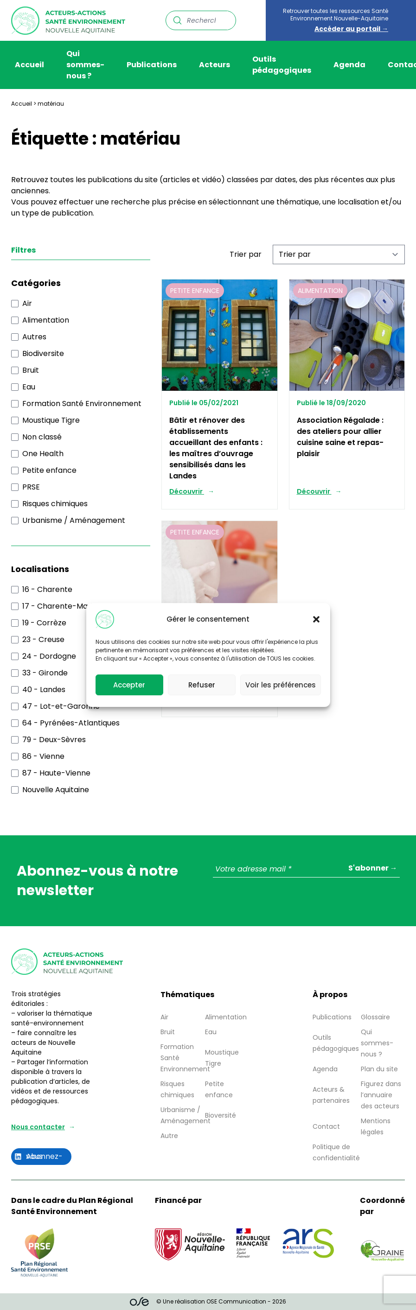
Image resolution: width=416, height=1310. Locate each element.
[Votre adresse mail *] (306, 869)
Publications (152, 64)
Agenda (349, 64)
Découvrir (186, 491)
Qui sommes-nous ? (85, 64)
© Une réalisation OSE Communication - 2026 (208, 1301)
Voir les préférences (280, 685)
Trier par (246, 254)
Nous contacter (38, 1127)
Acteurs (214, 64)
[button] (316, 619)
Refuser (201, 685)
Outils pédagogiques (281, 65)
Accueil (29, 64)
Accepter (129, 685)
